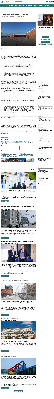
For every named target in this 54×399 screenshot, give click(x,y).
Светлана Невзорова (6, 141)
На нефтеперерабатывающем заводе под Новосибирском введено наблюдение (45, 85)
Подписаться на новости (24, 148)
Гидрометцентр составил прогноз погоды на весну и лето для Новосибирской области (44, 159)
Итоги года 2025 (45, 39)
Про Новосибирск (45, 41)
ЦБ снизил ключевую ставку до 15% (10, 318)
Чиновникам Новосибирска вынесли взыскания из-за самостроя (45, 148)
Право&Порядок (43, 129)
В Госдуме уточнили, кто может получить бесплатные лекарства (44, 120)
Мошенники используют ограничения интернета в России (45, 165)
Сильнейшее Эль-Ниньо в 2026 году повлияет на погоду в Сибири (44, 114)
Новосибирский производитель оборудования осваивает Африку (17, 169)
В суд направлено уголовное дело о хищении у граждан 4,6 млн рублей (26, 155)
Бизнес (39, 129)
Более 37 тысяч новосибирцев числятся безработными (14, 280)
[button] (44, 1)
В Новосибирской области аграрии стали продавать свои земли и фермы (45, 91)
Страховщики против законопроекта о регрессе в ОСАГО (45, 103)
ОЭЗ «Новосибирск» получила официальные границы (14, 354)
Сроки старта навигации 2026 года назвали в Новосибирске (44, 184)
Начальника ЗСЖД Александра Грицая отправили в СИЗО (45, 131)
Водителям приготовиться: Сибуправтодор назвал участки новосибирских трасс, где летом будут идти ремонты (45, 172)
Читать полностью (5, 201)
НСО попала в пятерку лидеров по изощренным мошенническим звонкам (45, 153)
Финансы (43, 107)
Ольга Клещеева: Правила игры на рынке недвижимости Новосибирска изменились (45, 28)
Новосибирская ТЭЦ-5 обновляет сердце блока (44, 125)
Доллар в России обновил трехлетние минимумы (45, 109)
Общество (39, 95)
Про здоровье (45, 36)
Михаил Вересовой (27, 141)
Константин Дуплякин (11, 142)
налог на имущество (19, 141)
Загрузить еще (18, 391)
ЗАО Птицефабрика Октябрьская (20, 142)
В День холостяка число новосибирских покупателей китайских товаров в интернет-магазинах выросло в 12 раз (9, 155)
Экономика (18, 9)
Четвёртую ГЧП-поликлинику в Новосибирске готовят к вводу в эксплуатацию (44, 142)
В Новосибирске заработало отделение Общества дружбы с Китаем (18, 241)
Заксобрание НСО (30, 142)
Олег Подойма (13, 141)
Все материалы (40, 187)
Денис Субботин (4, 143)
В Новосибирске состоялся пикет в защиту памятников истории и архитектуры (44, 97)
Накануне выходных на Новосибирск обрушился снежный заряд (45, 178)
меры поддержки (4, 142)
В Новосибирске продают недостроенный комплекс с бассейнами (45, 136)
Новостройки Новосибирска (45, 44)
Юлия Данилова (7, 281)
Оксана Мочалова (7, 170)
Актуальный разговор (43, 13)
